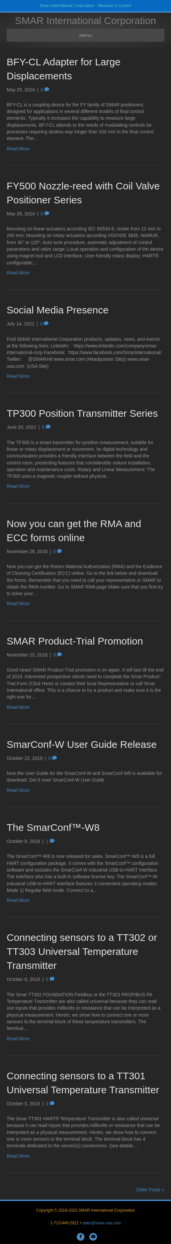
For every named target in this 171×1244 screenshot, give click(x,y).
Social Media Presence (58, 309)
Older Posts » (150, 1189)
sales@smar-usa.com (101, 1223)
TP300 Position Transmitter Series (82, 413)
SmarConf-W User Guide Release (82, 744)
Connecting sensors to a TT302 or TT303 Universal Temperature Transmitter (82, 951)
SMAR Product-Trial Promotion (75, 641)
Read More (18, 148)
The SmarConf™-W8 (53, 827)
